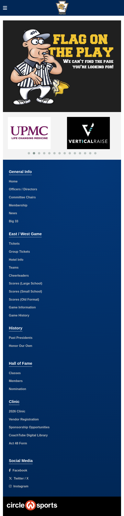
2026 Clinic (17, 411)
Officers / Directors (23, 189)
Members (16, 381)
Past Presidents (20, 337)
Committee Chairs (22, 197)
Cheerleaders (19, 275)
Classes (15, 373)
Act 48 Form (18, 443)
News (13, 213)
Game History (19, 315)
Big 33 (13, 221)
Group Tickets (19, 251)
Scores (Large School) (25, 283)
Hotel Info (16, 259)
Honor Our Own (20, 345)
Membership (18, 205)
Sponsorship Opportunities (29, 427)
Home (13, 181)
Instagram (18, 486)
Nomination (17, 389)
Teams (14, 267)
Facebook (18, 470)
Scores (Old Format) (24, 299)
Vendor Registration (24, 419)
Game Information (22, 307)
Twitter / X (18, 478)
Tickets (14, 243)
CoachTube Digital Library (28, 435)
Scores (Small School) (25, 291)
